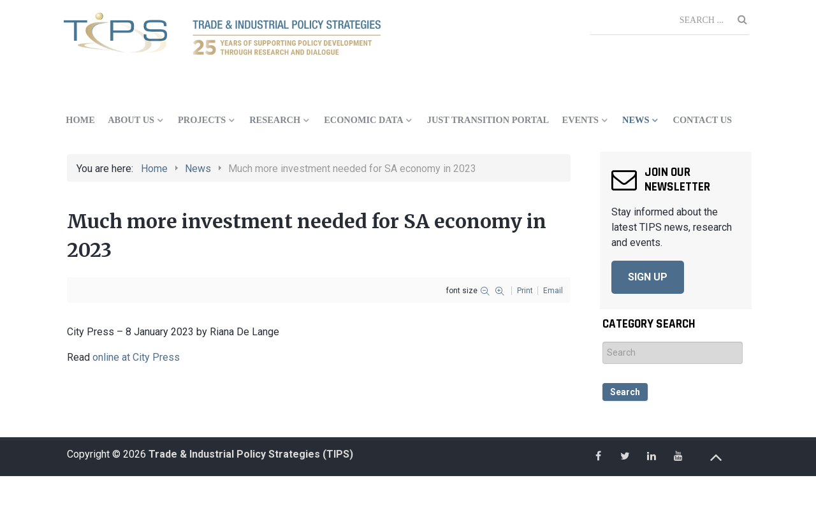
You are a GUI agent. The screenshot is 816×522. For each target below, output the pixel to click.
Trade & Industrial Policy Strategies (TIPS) (251, 454)
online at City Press (135, 357)
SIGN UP (647, 277)
